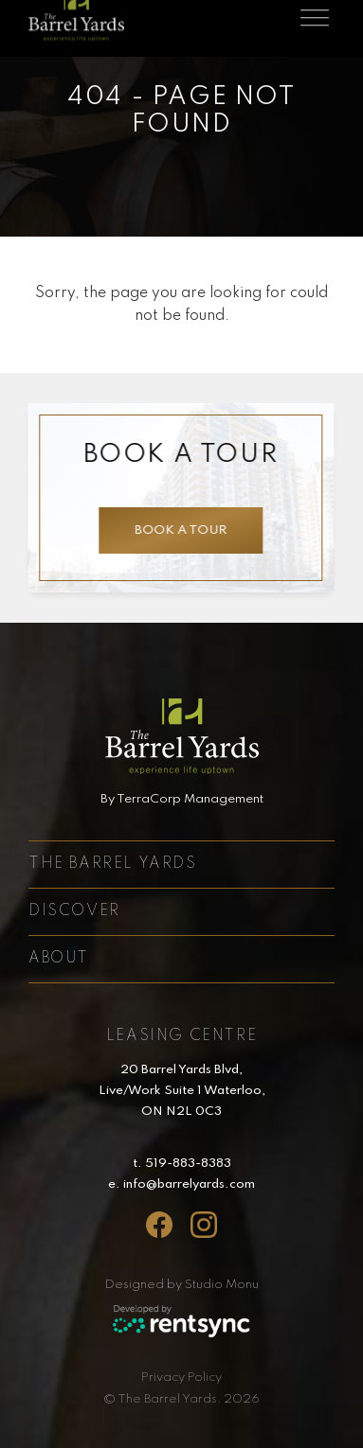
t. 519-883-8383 (182, 1163)
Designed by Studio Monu (182, 1285)
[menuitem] (182, 1378)
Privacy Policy (181, 1377)
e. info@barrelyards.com (181, 1184)
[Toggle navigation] (315, 17)
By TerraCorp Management (181, 799)
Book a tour (181, 530)
